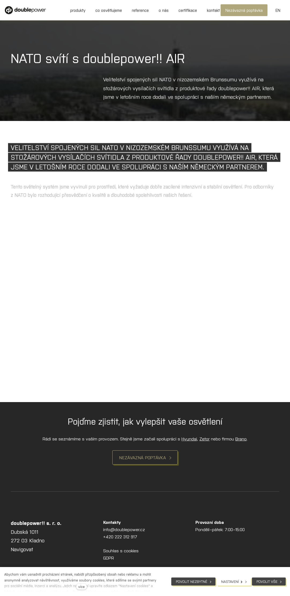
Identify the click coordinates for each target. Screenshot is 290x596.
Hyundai (189, 438)
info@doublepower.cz (124, 529)
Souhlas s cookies (121, 550)
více (81, 586)
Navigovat (22, 549)
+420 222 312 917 (120, 536)
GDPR (108, 557)
